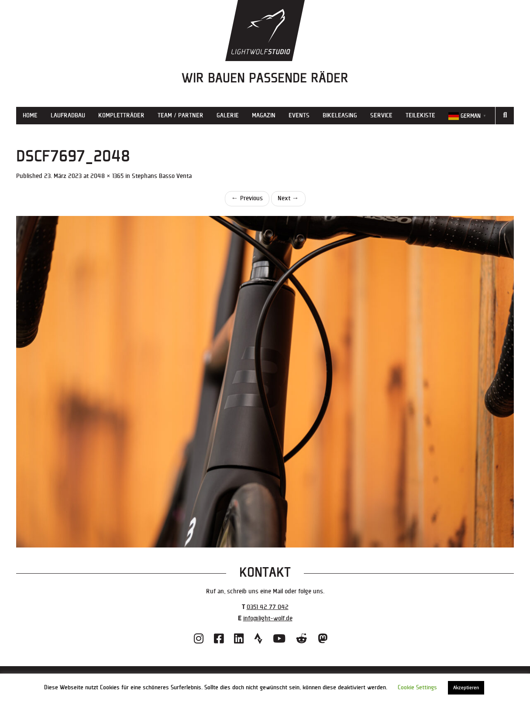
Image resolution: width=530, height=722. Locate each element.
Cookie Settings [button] (417, 687)
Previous (247, 198)
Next (288, 198)
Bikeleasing (340, 115)
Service (381, 115)
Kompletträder (121, 115)
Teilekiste (420, 115)
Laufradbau (68, 115)
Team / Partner (180, 115)
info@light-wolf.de (268, 618)
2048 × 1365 (107, 176)
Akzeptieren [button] (466, 688)
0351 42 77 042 (268, 607)
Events (299, 115)
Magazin (263, 115)
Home (30, 115)
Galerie (228, 115)
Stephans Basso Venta (162, 176)
